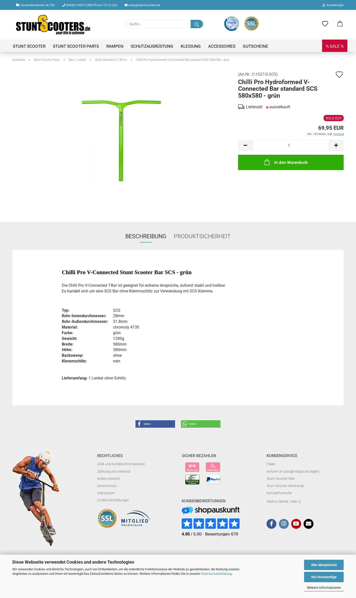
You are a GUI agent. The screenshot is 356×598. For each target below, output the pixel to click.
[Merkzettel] (325, 24)
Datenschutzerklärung (216, 574)
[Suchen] (197, 24)
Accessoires (221, 46)
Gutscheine (255, 46)
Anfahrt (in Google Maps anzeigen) (293, 471)
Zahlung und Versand (113, 471)
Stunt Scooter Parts (76, 46)
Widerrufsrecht (108, 479)
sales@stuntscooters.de (142, 5)
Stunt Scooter (29, 46)
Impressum (105, 493)
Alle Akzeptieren (324, 565)
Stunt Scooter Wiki (281, 479)
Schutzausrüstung (152, 46)
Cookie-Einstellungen (113, 500)
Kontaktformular (279, 493)
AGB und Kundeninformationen (121, 464)
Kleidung (191, 46)
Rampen (114, 46)
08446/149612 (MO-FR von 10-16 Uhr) (89, 5)
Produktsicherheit (202, 236)
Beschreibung (145, 236)
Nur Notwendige (324, 577)
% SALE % (335, 46)
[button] (340, 24)
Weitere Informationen (324, 588)
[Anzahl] (291, 145)
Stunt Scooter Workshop (285, 486)
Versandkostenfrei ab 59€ (35, 5)
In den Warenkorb (285, 162)
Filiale (271, 464)
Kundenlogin (333, 5)
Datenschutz (107, 486)
